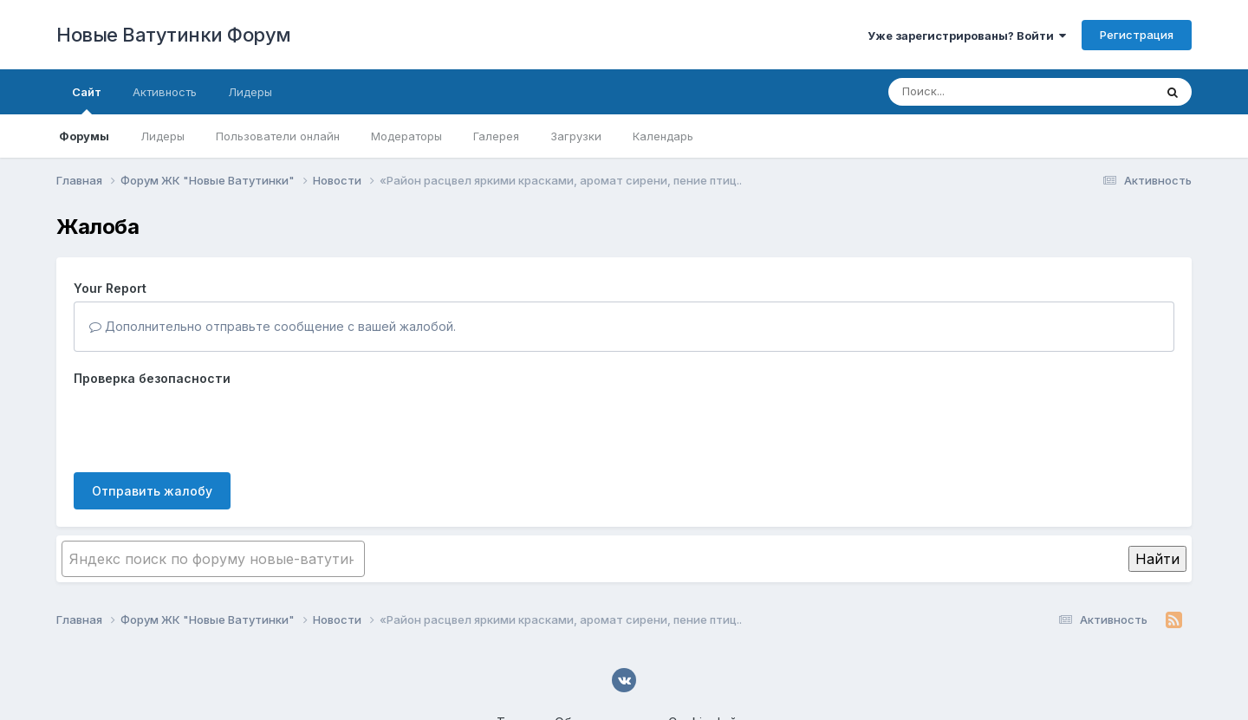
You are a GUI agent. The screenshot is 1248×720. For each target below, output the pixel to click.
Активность (165, 92)
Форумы (84, 136)
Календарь (663, 136)
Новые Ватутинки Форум (173, 34)
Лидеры (162, 136)
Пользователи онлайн (278, 136)
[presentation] (205, 425)
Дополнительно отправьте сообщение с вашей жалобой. (272, 326)
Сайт (86, 99)
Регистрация (1136, 35)
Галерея (496, 136)
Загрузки (575, 136)
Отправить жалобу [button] (152, 490)
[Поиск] (988, 92)
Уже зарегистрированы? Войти (967, 35)
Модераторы (406, 136)
